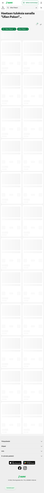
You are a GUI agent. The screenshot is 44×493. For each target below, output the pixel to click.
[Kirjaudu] (41, 3)
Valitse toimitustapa (30, 3)
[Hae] (8, 7)
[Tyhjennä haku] (36, 7)
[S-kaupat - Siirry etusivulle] (9, 3)
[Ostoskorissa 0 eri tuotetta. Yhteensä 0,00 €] (41, 8)
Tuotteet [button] (3, 7)
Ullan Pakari (23, 29)
